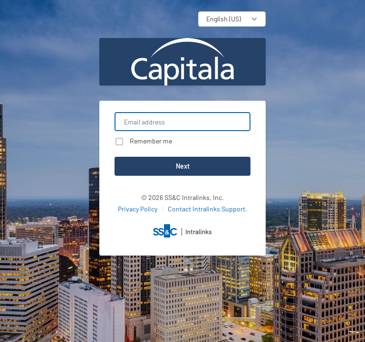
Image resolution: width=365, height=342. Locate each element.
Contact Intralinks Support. (207, 209)
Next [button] (183, 166)
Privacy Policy (137, 209)
